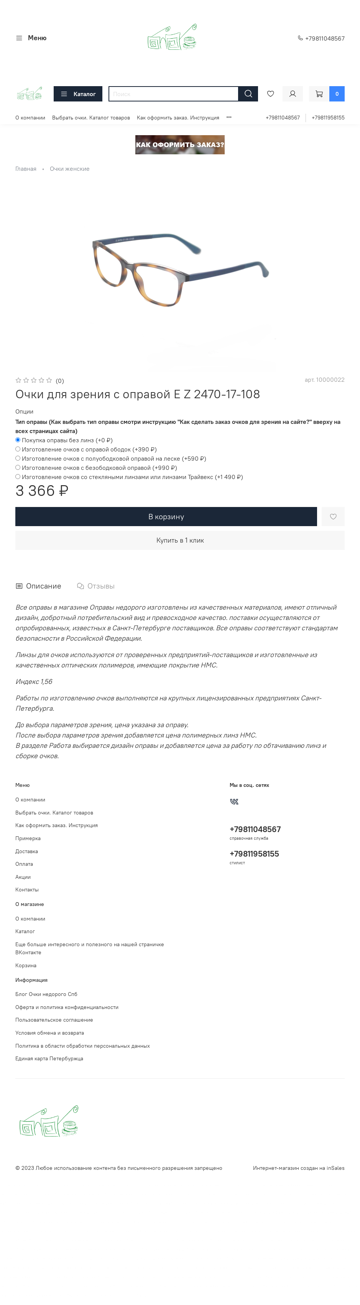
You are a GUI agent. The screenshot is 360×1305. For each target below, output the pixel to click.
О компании (30, 117)
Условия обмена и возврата (49, 1032)
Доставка (26, 851)
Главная (25, 168)
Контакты (27, 889)
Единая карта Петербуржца (49, 1058)
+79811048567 (321, 38)
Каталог (78, 94)
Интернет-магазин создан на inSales (299, 1167)
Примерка (28, 838)
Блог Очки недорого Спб (46, 994)
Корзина (25, 965)
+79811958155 (328, 117)
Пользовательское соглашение (54, 1019)
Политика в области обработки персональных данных (82, 1045)
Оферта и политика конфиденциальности (66, 1007)
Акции (23, 876)
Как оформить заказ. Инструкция (178, 117)
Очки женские (70, 168)
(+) (64, 440)
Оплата (24, 863)
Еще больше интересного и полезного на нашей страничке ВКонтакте (89, 948)
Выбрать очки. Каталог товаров (91, 117)
